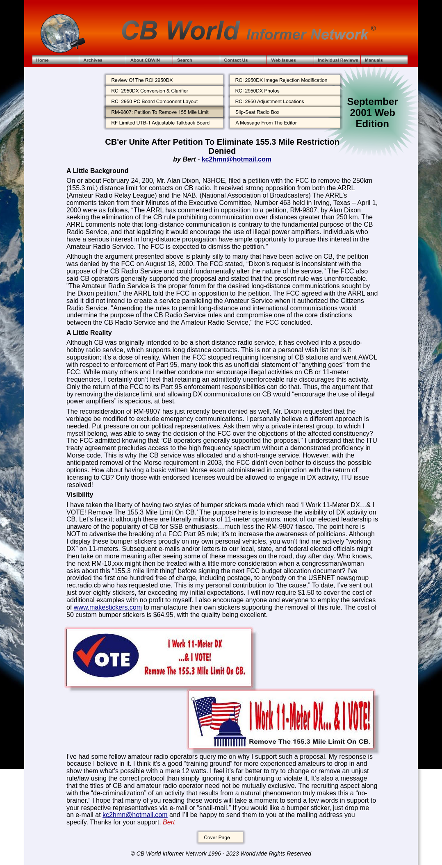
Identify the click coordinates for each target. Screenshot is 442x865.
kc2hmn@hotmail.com (236, 159)
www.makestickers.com (108, 607)
